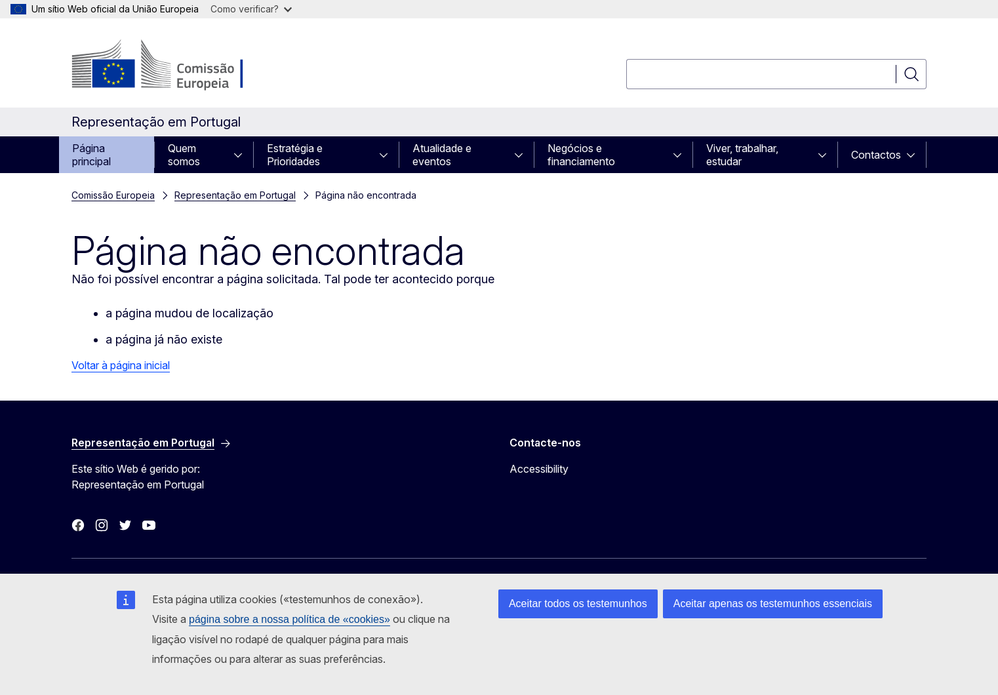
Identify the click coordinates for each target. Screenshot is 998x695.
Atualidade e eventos (441, 155)
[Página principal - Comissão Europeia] (177, 65)
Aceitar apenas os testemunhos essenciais (772, 603)
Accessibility (539, 468)
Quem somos (184, 155)
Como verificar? (251, 8)
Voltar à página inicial (120, 365)
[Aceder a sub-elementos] (242, 154)
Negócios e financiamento (581, 155)
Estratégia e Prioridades (295, 155)
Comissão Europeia (113, 195)
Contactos (876, 154)
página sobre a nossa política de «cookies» (289, 619)
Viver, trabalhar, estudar (742, 155)
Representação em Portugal (235, 195)
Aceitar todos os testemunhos (578, 603)
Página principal (91, 155)
